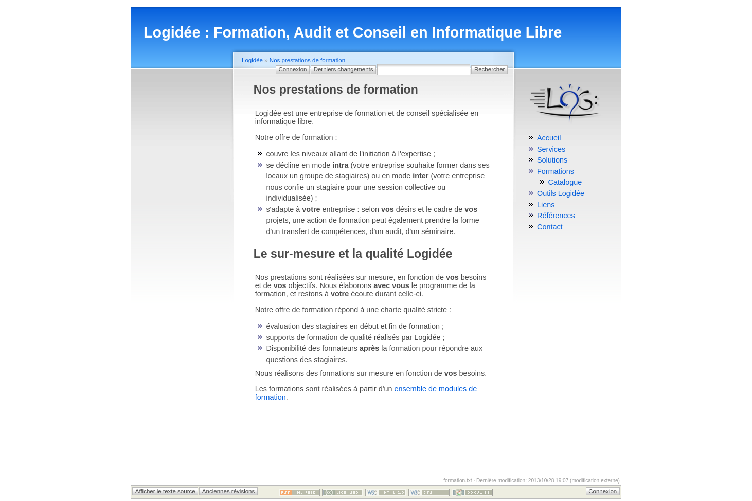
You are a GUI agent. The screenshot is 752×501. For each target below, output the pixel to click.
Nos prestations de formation (307, 60)
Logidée (252, 60)
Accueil (549, 138)
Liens (545, 205)
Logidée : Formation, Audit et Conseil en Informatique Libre (353, 32)
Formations (555, 171)
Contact (550, 227)
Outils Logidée (560, 193)
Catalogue (565, 182)
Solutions (552, 160)
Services (551, 149)
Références (556, 215)
